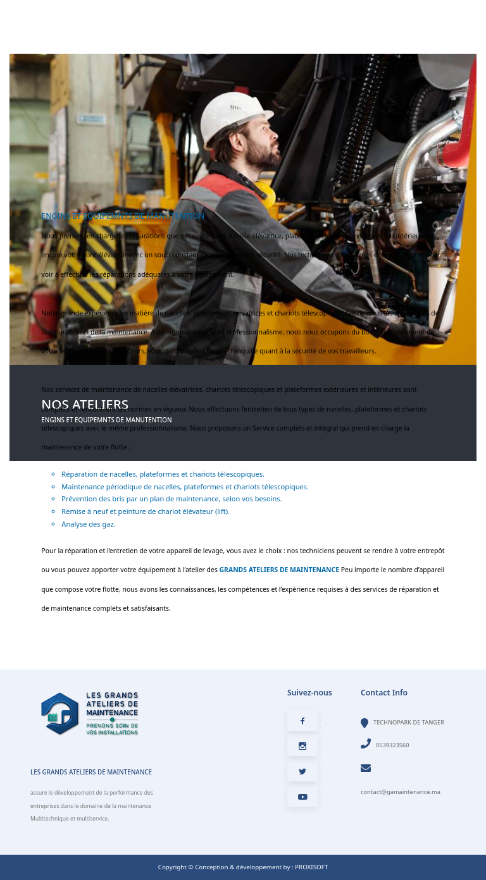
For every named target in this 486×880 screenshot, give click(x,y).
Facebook (307, 723)
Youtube (307, 799)
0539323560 (385, 745)
